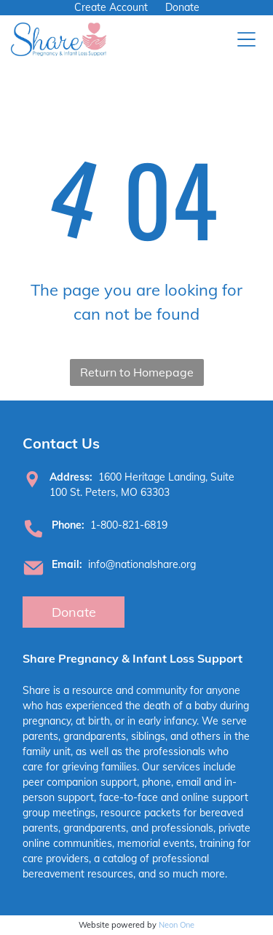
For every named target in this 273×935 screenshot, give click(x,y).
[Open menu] (246, 39)
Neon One (176, 925)
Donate (182, 7)
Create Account (111, 7)
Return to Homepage (137, 372)
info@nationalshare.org (142, 564)
